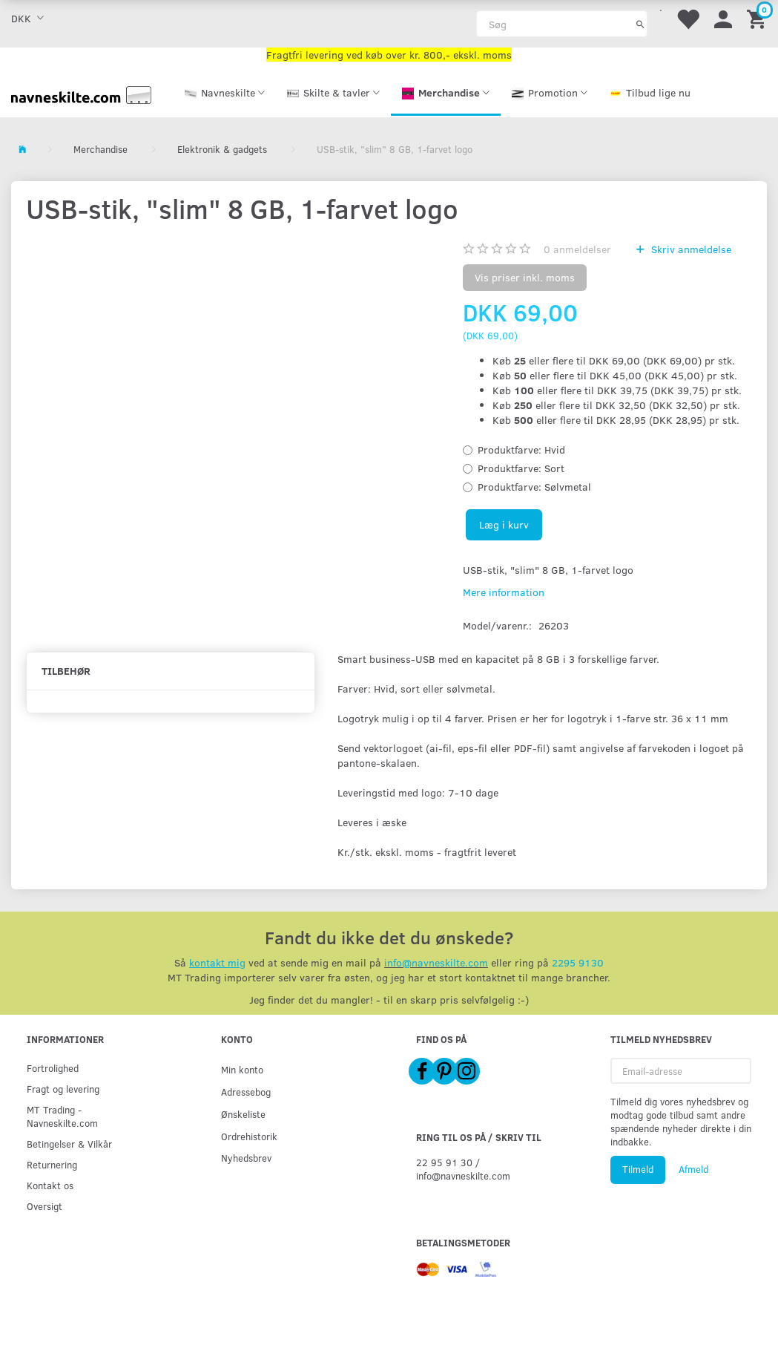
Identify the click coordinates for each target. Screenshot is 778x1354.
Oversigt (44, 1206)
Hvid (521, 449)
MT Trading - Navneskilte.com (62, 1116)
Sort (521, 468)
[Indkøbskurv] (758, 18)
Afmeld (693, 1169)
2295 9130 (578, 962)
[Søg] (640, 23)
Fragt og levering (63, 1088)
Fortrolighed (53, 1068)
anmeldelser (577, 249)
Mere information (503, 592)
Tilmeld (637, 1169)
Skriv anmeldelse (689, 249)
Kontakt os (50, 1185)
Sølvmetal (534, 487)
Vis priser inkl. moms (525, 277)
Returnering (52, 1164)
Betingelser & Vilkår (69, 1143)
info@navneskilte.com (436, 962)
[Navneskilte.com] (81, 93)
